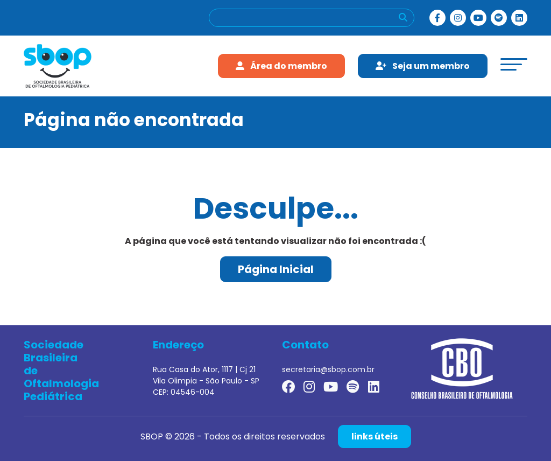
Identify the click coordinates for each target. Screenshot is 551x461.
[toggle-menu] (513, 64)
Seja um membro (423, 66)
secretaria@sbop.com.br (328, 369)
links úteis (374, 436)
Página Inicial (276, 269)
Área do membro (281, 66)
